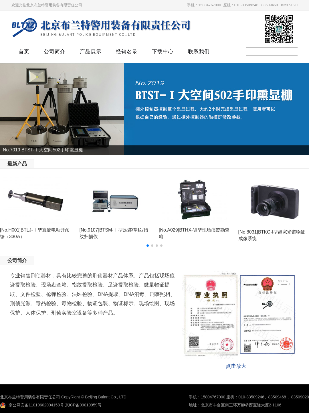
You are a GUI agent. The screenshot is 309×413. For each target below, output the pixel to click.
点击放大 (236, 366)
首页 (24, 51)
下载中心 (163, 51)
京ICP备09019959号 (83, 405)
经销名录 (127, 51)
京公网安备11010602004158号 (32, 405)
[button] (147, 245)
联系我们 (199, 51)
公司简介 (55, 51)
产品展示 (91, 51)
